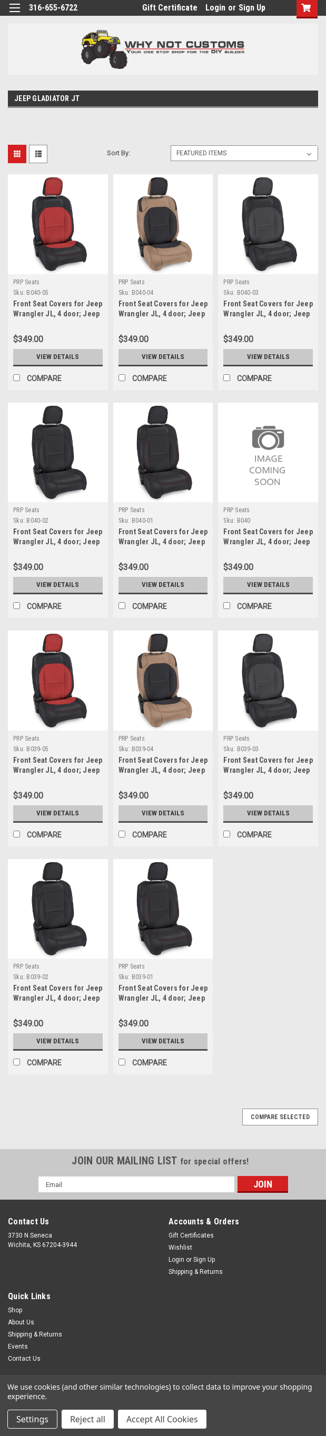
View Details (58, 357)
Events (18, 1346)
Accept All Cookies (162, 1419)
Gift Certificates (191, 1235)
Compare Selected (280, 1117)
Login (215, 8)
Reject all (87, 1419)
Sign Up (252, 8)
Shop (15, 1310)
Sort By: (118, 153)
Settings (32, 1419)
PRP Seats (26, 282)
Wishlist (180, 1247)
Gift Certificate (169, 8)
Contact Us (24, 1358)
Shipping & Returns (196, 1271)
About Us (21, 1322)
